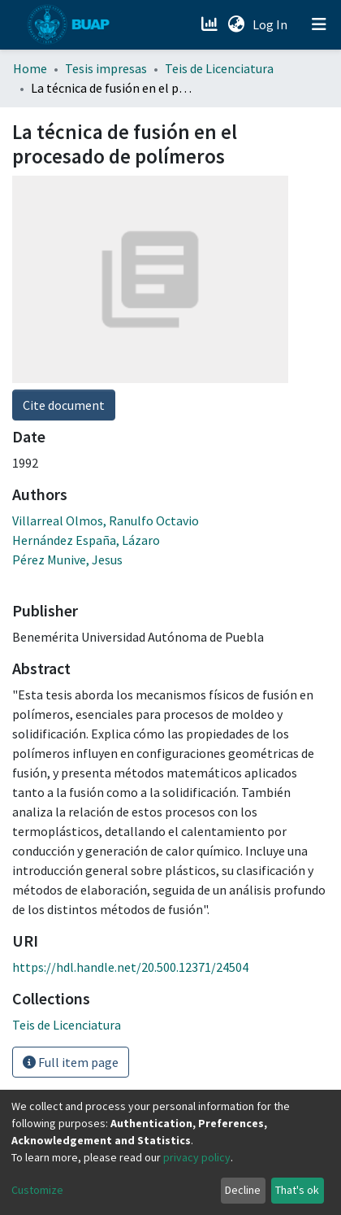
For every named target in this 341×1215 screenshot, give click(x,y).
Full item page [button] (71, 1062)
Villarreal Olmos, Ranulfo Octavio (105, 520)
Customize (37, 1189)
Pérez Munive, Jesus (67, 559)
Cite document (64, 405)
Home (30, 68)
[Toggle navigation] (319, 24)
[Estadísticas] (210, 24)
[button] (235, 24)
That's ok (297, 1189)
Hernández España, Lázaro (86, 540)
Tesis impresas (106, 68)
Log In (272, 24)
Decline (243, 1189)
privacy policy (197, 1157)
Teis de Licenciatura (219, 68)
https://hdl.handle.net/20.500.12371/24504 (130, 967)
